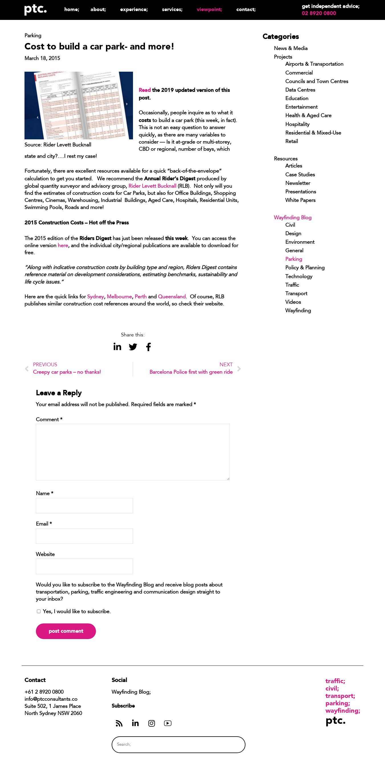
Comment (49, 420)
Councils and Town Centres (316, 81)
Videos (293, 302)
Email (44, 524)
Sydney (95, 297)
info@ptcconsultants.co (50, 699)
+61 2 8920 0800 (44, 692)
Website (45, 554)
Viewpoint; (211, 9)
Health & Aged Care (308, 116)
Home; (71, 9)
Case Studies (300, 175)
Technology (298, 277)
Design (293, 234)
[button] (117, 346)
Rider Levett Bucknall (152, 186)
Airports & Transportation (314, 64)
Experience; (135, 9)
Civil (290, 225)
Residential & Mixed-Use (313, 133)
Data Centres (300, 90)
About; (100, 9)
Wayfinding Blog (293, 218)
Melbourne (119, 297)
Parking (293, 259)
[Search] (230, 745)
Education (296, 99)
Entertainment (301, 107)
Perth (141, 297)
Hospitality (297, 124)
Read (145, 90)
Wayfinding (298, 311)
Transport (296, 294)
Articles (293, 166)
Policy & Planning (305, 268)
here (63, 246)
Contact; (246, 9)
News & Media (291, 48)
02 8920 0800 (319, 13)
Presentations (300, 192)
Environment (299, 242)
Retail (291, 141)
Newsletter (297, 183)
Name (44, 494)
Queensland (172, 297)
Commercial (299, 73)
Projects (283, 57)
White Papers (300, 200)
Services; (173, 9)
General (294, 251)
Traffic (292, 285)
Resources (286, 159)
